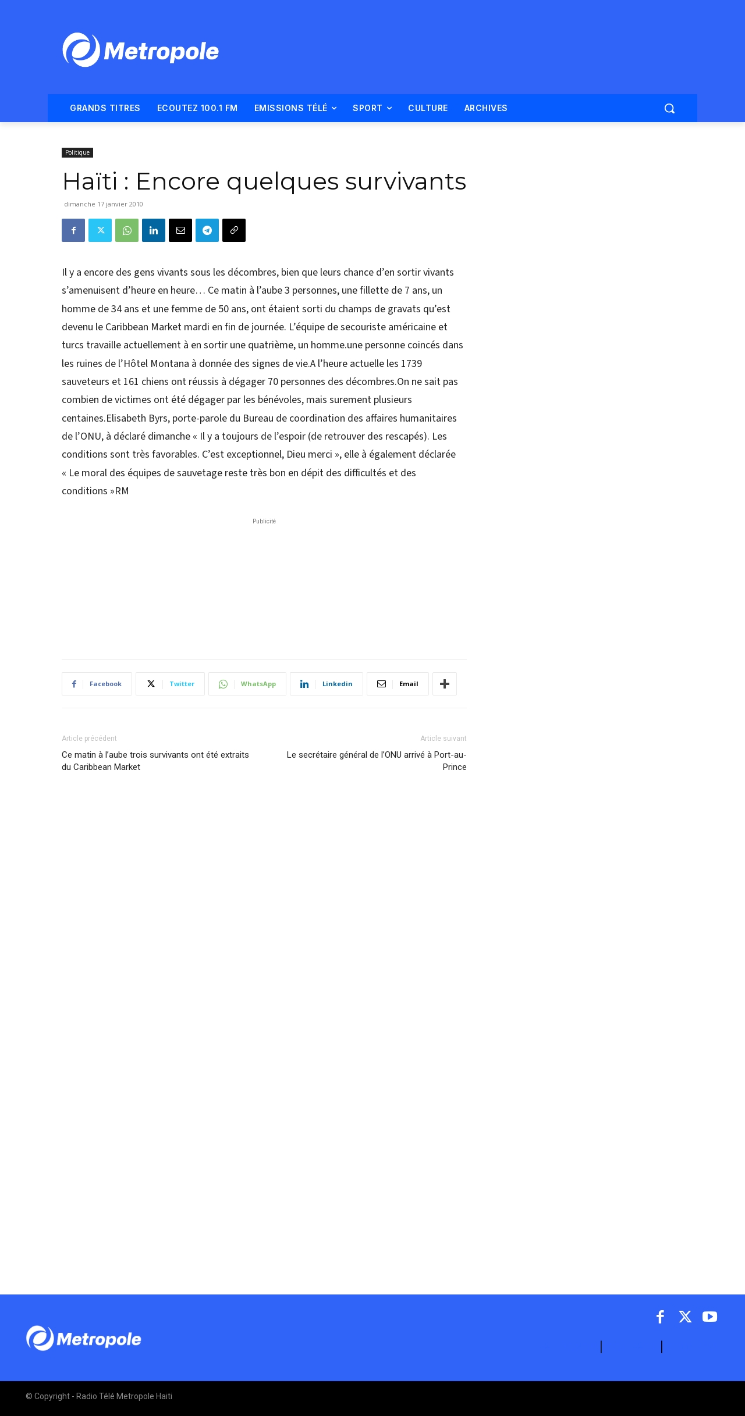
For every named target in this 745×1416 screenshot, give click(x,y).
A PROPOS (570, 1347)
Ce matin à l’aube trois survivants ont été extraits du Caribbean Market (155, 761)
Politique (77, 152)
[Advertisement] (264, 582)
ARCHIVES (692, 1347)
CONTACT (631, 1347)
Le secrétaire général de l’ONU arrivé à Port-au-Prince (377, 761)
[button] (669, 108)
